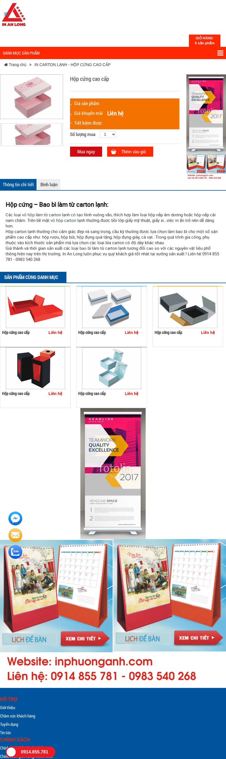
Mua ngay (86, 151)
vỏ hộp (28, 214)
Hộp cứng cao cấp (16, 332)
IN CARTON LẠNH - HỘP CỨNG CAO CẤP (72, 64)
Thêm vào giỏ (133, 151)
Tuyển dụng (9, 724)
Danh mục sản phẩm (113, 53)
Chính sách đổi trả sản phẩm (22, 748)
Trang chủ (15, 64)
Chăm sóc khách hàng (17, 716)
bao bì (85, 248)
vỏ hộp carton (63, 220)
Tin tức (5, 732)
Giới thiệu (7, 707)
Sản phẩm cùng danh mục (31, 277)
